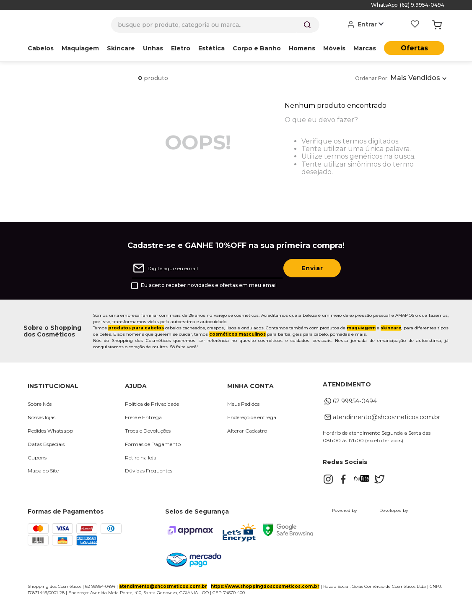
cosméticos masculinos (237, 334)
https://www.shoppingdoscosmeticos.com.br (265, 586)
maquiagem (361, 328)
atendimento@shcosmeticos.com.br (163, 586)
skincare (391, 328)
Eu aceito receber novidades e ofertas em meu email (209, 285)
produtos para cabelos (136, 328)
